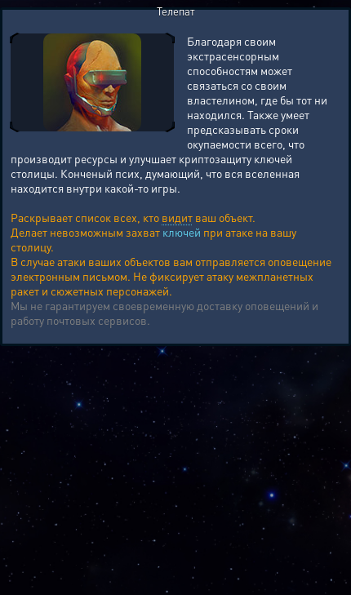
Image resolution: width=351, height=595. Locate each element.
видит (177, 217)
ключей (181, 231)
